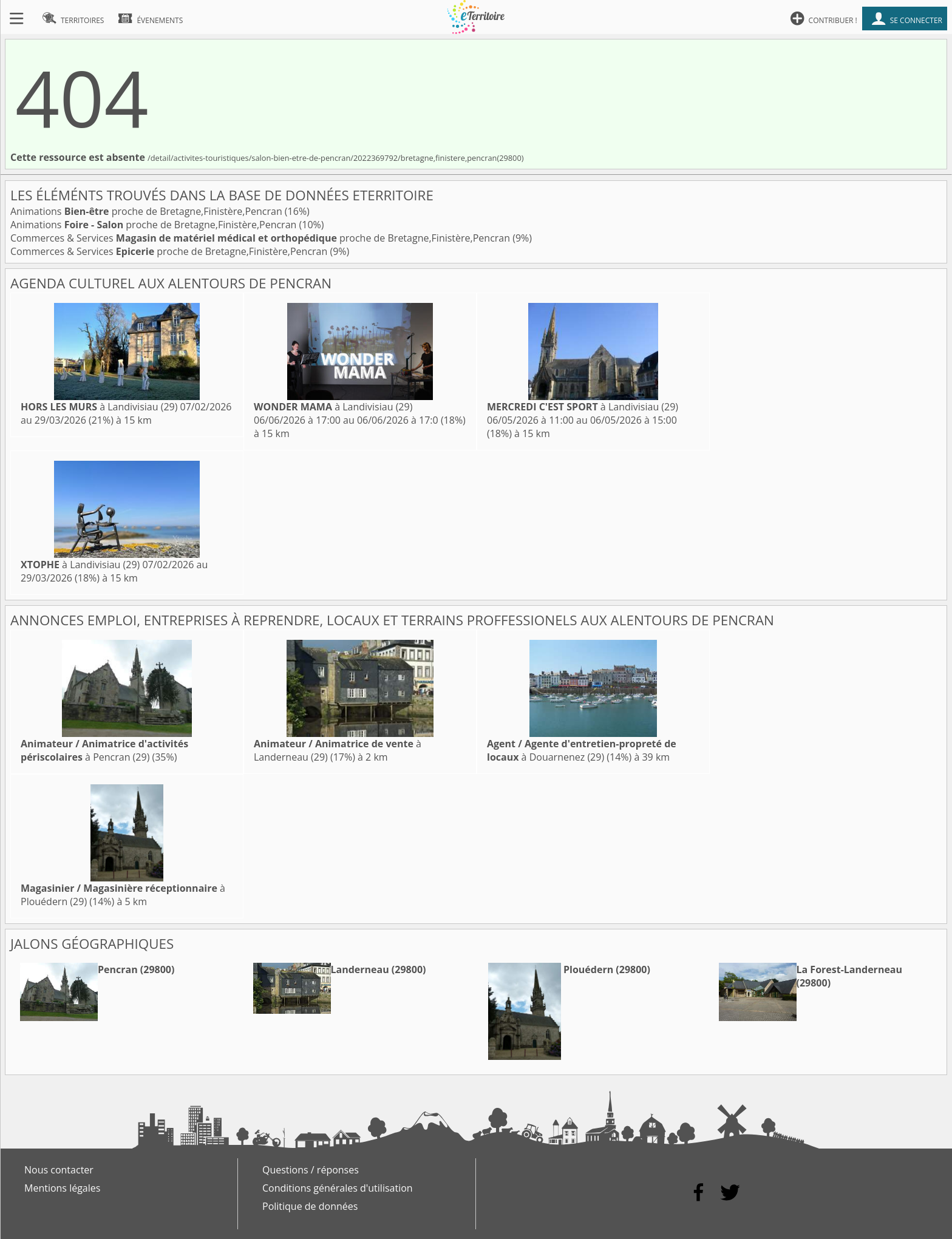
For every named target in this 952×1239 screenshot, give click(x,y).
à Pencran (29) (104, 750)
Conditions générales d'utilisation (337, 1188)
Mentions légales (62, 1188)
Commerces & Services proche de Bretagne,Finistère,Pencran (261, 238)
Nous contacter (58, 1169)
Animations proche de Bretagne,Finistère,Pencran (147, 211)
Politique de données (310, 1206)
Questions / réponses (310, 1169)
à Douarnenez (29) (581, 750)
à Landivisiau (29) (99, 406)
